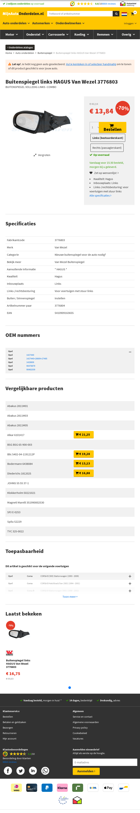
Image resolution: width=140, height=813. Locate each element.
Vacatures (78, 728)
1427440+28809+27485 (36, 358)
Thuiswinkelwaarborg (64, 804)
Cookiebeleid (80, 723)
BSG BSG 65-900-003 (19, 444)
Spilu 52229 (14, 521)
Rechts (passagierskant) (107, 147)
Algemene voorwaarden (86, 712)
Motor (10, 34)
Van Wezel (61, 247)
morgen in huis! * (43, 690)
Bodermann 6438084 (20, 464)
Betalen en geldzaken (14, 712)
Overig (127, 34)
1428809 (30, 362)
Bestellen (113, 127)
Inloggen (129, 23)
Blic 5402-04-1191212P (21, 454)
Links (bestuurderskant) (107, 138)
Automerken (41, 23)
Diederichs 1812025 (19, 473)
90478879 (30, 365)
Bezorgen (8, 717)
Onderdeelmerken (68, 23)
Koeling (80, 34)
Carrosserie (56, 34)
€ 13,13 (82, 463)
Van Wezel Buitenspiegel (69, 262)
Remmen (103, 34)
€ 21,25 (82, 434)
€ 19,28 (82, 454)
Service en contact (82, 706)
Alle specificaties (100, 195)
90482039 (30, 369)
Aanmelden (86, 761)
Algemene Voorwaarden (94, 804)
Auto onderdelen (14, 23)
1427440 (30, 354)
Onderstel (33, 34)
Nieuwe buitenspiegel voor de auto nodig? (80, 254)
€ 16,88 (82, 473)
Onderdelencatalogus (20, 47)
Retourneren (10, 723)
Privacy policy (80, 717)
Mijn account (9, 728)
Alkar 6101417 (15, 435)
